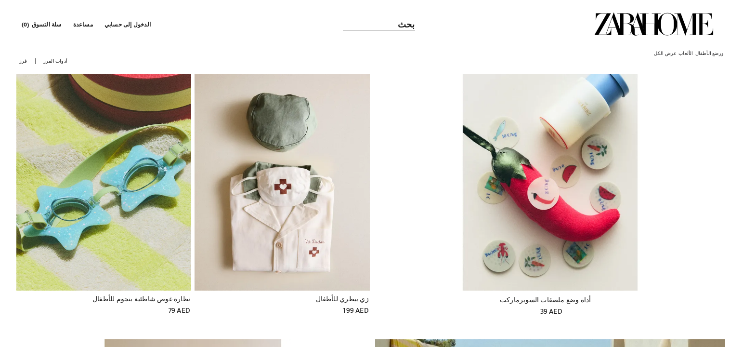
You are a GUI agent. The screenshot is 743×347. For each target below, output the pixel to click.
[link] (654, 24)
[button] (128, 24)
